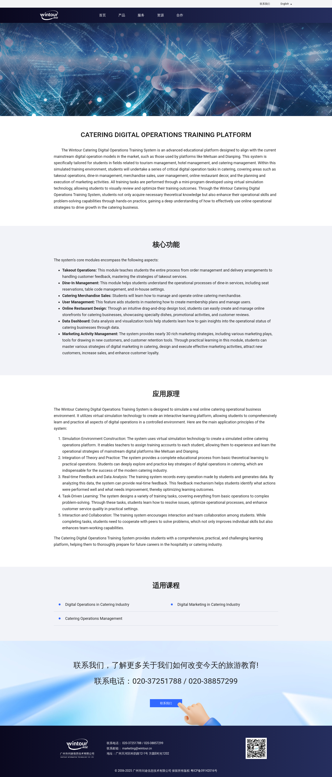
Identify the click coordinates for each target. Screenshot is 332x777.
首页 (102, 15)
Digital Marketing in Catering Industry (208, 604)
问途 (49, 15)
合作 (179, 15)
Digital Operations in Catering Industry (97, 604)
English (285, 3)
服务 (141, 15)
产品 (121, 15)
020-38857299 (153, 743)
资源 (160, 15)
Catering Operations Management (93, 618)
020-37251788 (131, 743)
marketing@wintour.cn (137, 748)
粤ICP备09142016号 (204, 770)
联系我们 (265, 3)
